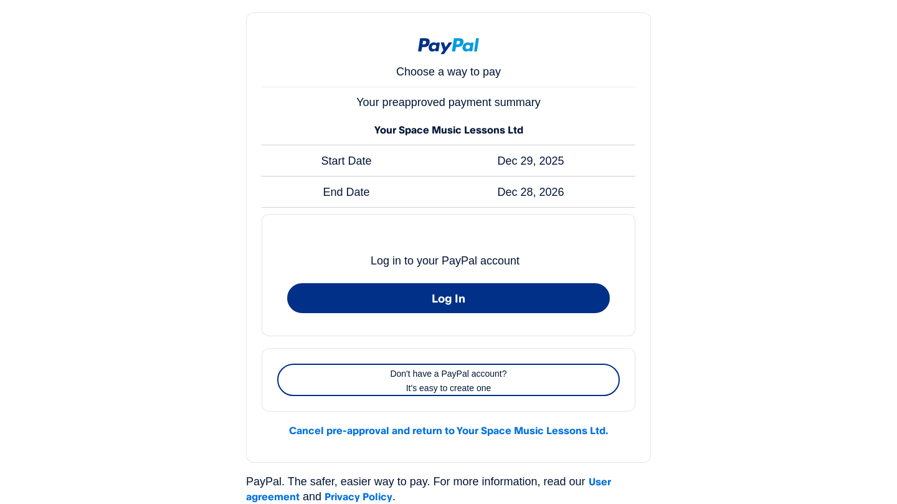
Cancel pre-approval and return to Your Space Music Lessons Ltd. (448, 430)
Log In (448, 298)
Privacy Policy (358, 496)
